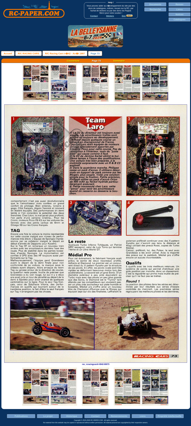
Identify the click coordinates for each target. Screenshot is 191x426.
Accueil (8, 53)
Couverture (73, 60)
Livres (179, 9)
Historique (71, 416)
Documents (155, 4)
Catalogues (179, 19)
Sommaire (119, 60)
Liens (143, 416)
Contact (95, 416)
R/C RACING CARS (28, 53)
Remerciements (119, 416)
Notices (180, 14)
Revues (179, 4)
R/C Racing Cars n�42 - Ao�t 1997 (65, 53)
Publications (21, 416)
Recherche (155, 9)
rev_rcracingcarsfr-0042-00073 (95, 363)
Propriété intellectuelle (169, 416)
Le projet (48, 416)
